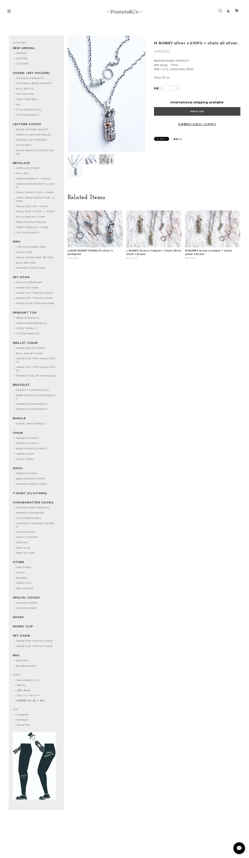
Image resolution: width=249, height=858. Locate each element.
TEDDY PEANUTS (26, 328)
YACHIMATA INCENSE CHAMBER (35, 525)
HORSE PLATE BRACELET (31, 404)
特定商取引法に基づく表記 (31, 700)
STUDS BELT (24, 145)
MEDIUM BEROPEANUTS (31, 323)
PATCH (20, 572)
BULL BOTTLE (25, 88)
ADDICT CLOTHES (26, 537)
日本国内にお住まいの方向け (197, 124)
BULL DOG (22, 173)
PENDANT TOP (25, 312)
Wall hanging (24, 588)
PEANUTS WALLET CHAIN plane (36, 375)
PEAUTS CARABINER (29, 282)
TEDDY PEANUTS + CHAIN (32, 227)
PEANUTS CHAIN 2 (27, 443)
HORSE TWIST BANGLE (30, 423)
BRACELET (21, 385)
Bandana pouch (26, 665)
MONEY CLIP (24, 583)
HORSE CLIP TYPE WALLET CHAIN (35, 360)
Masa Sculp (23, 547)
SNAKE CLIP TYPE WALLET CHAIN (35, 369)
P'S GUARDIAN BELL (29, 109)
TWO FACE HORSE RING (31, 247)
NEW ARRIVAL (24, 48)
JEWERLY (22, 53)
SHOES (18, 617)
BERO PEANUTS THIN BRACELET (36, 397)
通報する (177, 139)
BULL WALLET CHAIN (29, 353)
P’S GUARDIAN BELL (28, 518)
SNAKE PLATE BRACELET (31, 409)
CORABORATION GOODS (33, 502)
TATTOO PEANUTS (27, 115)
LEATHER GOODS (27, 124)
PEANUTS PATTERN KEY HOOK (35, 303)
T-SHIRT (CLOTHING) (30, 493)
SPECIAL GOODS (26, 597)
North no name (25, 552)
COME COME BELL (27, 99)
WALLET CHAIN (25, 343)
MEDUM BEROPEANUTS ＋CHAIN (35, 186)
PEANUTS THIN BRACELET (32, 390)
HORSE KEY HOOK (27, 287)
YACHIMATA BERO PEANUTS (34, 83)
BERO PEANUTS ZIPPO (30, 478)
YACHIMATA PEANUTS (30, 78)
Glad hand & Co (25, 531)
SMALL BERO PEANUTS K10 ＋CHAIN (35, 199)
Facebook (22, 719)
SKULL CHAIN (24, 459)
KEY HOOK (21, 277)
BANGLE (19, 418)
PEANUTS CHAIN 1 (27, 438)
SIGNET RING (24, 252)
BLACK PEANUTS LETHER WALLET (35, 152)
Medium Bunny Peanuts (31, 222)
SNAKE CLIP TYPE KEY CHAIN (34, 298)
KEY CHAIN (21, 635)
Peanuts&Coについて (28, 680)
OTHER (18, 562)
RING (17, 241)
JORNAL (21, 685)
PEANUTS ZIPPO (26, 473)
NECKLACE (21, 163)
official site (23, 724)
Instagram (23, 714)
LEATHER (22, 58)
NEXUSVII (22, 542)
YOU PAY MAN (25, 94)
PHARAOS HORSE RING (30, 268)
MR (18, 104)
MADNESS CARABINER (30, 512)
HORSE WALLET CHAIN (30, 348)
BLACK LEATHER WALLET (32, 129)
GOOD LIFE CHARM (27, 168)
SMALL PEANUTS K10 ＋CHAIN (34, 192)
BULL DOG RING (26, 262)
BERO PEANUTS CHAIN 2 (31, 448)
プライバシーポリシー (28, 695)
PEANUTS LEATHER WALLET (34, 134)
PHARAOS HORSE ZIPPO (31, 484)
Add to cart (197, 111)
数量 (156, 88)
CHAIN (18, 433)
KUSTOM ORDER (26, 608)
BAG (16, 655)
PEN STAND (23, 567)
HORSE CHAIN (25, 453)
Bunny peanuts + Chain (31, 216)
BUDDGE (21, 578)
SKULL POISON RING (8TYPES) (35, 257)
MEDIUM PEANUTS (27, 318)
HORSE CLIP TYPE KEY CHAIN (34, 293)
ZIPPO (18, 468)
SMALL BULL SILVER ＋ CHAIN (35, 211)
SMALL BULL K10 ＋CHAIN (32, 206)
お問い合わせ (24, 690)
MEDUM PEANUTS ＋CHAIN (33, 178)
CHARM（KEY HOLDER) (31, 73)
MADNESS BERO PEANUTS (32, 507)
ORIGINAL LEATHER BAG (31, 139)
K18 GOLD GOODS (26, 602)
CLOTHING (22, 63)
